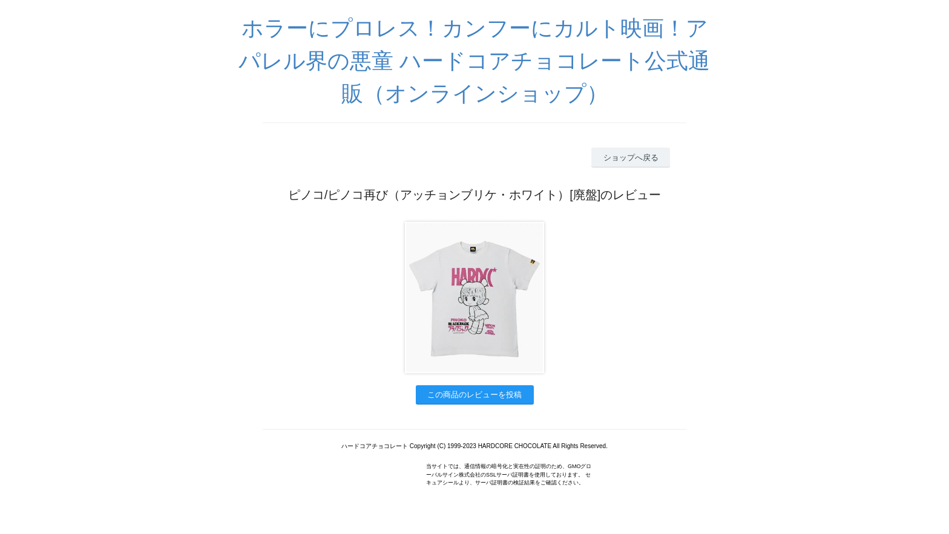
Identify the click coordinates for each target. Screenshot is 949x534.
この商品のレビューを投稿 (474, 394)
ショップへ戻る (630, 157)
